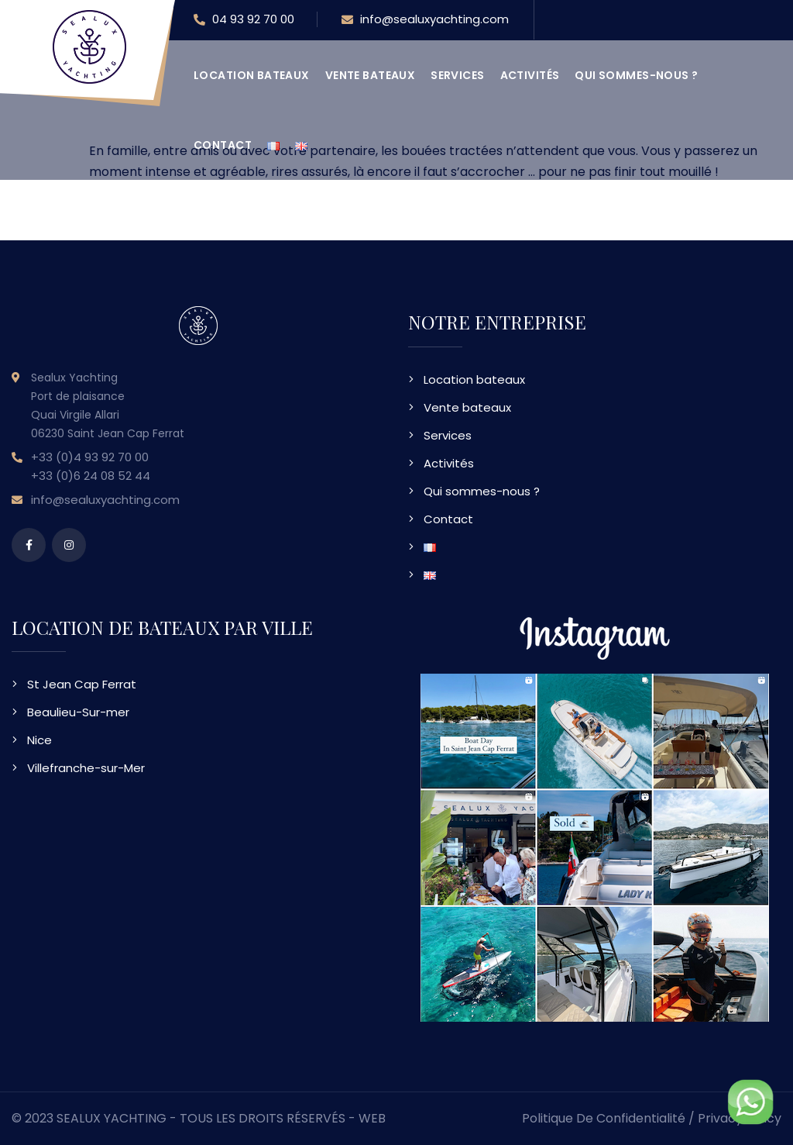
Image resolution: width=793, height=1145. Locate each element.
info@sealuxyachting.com (425, 20)
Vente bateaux (370, 75)
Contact (223, 145)
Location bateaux (252, 75)
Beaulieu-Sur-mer (78, 712)
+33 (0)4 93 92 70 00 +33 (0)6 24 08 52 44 (90, 466)
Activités (530, 75)
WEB (372, 1118)
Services (457, 75)
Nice (39, 740)
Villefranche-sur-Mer (86, 768)
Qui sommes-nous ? (636, 75)
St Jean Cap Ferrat (81, 684)
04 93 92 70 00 (244, 20)
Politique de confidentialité (603, 1118)
